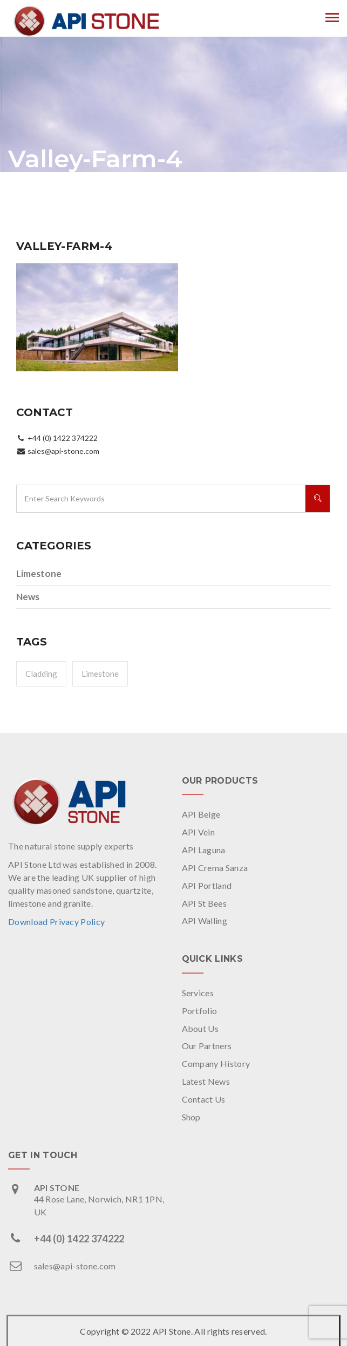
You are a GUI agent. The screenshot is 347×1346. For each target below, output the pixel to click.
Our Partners (207, 1046)
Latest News (206, 1081)
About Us (200, 1028)
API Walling (205, 920)
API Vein (198, 832)
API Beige (201, 814)
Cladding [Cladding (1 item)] (41, 673)
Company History (216, 1063)
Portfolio (199, 1010)
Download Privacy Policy (56, 921)
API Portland (207, 885)
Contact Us (204, 1099)
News (27, 596)
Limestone (39, 573)
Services (198, 993)
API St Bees (204, 903)
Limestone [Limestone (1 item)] (100, 673)
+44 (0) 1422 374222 (79, 1239)
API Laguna (204, 850)
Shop (191, 1117)
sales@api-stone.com (75, 1266)
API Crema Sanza (215, 867)
